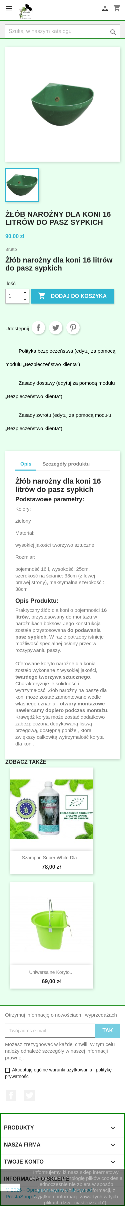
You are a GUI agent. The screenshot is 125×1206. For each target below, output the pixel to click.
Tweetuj (55, 327)
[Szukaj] (62, 31)
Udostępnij (38, 327)
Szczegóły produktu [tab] (66, 464)
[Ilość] (13, 296)
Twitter (29, 1095)
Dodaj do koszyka (72, 296)
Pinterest (73, 327)
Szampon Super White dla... (51, 857)
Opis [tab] (25, 464)
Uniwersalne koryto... (51, 972)
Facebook (11, 1095)
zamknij (10, 1187)
